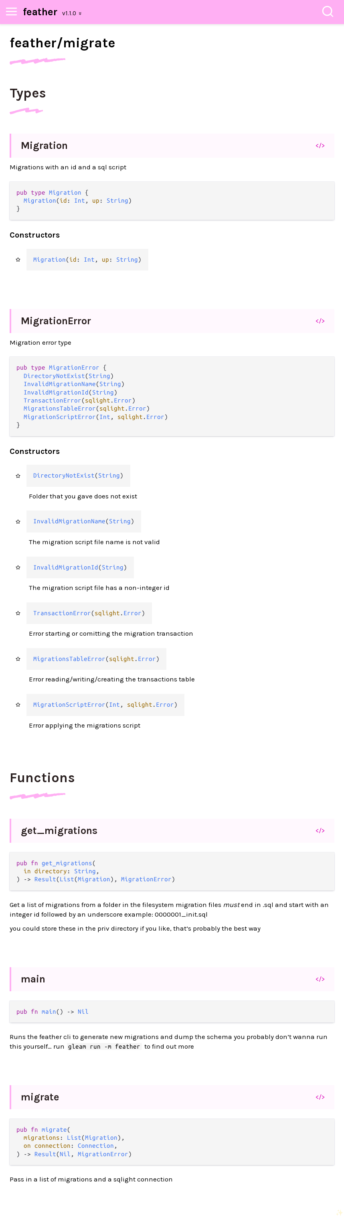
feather (40, 12)
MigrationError (56, 321)
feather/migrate (62, 43)
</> (320, 145)
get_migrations (59, 830)
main (33, 979)
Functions (42, 778)
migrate (40, 1097)
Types (28, 93)
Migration (44, 145)
